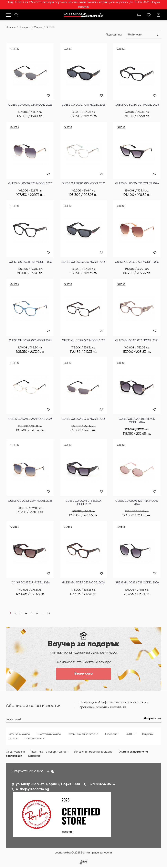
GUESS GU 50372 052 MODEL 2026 (83, 340)
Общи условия (15, 751)
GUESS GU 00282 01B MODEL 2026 (137, 582)
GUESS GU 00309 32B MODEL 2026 (30, 183)
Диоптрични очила (49, 734)
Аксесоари (112, 734)
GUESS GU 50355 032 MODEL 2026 (30, 419)
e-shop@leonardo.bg (32, 789)
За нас (13, 738)
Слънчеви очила (19, 734)
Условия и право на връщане (93, 751)
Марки (38, 27)
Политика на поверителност (49, 751)
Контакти (34, 756)
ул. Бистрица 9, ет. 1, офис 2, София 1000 (48, 784)
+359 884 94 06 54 (101, 784)
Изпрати (150, 718)
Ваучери (147, 734)
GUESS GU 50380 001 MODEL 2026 (137, 104)
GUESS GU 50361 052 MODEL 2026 (83, 582)
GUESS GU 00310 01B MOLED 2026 (137, 183)
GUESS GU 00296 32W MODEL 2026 (30, 501)
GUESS (50, 27)
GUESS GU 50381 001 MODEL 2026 (30, 262)
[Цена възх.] (143, 34)
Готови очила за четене (83, 734)
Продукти (25, 27)
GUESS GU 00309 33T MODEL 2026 (137, 262)
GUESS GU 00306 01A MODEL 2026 (83, 262)
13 (48, 613)
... (42, 613)
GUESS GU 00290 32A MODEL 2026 (83, 419)
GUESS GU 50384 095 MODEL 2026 (83, 183)
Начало (11, 27)
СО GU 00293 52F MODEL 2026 (30, 582)
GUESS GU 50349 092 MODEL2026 (30, 340)
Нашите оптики (34, 738)
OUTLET (131, 734)
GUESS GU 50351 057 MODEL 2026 (136, 340)
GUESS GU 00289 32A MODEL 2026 (30, 104)
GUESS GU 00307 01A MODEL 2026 (83, 104)
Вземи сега (83, 673)
